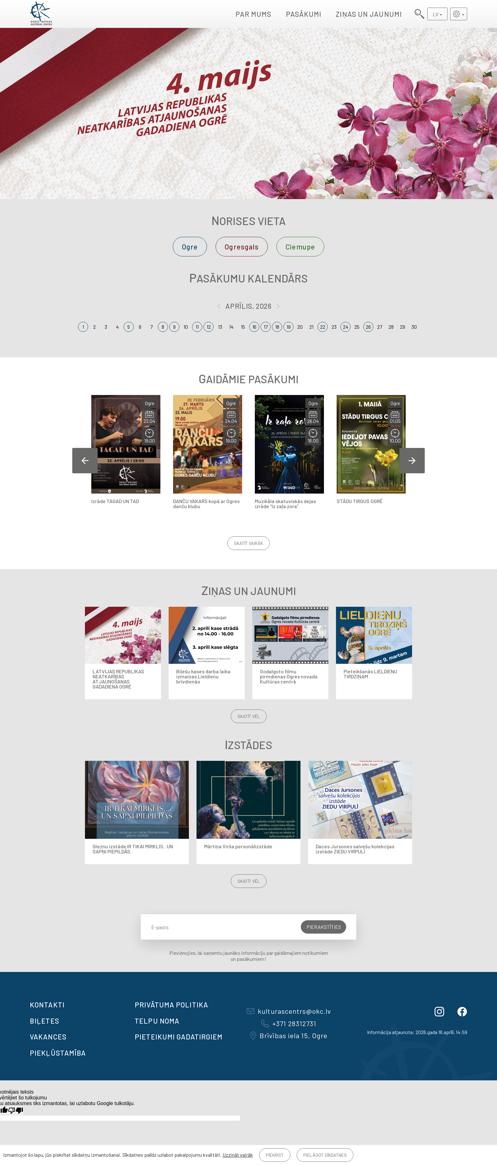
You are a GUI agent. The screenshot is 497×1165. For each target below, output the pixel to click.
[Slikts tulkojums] (15, 1110)
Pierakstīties (324, 927)
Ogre (190, 247)
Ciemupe (300, 247)
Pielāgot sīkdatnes (325, 1155)
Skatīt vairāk (248, 543)
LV (435, 14)
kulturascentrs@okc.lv (289, 1011)
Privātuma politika (171, 1004)
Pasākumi (304, 14)
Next (412, 460)
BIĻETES (44, 1021)
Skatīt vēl (248, 716)
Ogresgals (242, 247)
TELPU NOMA (157, 1021)
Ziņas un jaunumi (369, 14)
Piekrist (275, 1155)
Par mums (254, 14)
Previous (85, 460)
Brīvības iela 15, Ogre (288, 1035)
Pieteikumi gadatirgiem (179, 1036)
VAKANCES (48, 1036)
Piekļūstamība (58, 1053)
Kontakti (47, 1004)
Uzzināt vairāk (238, 1155)
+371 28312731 (288, 1023)
